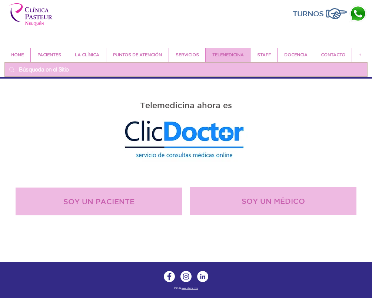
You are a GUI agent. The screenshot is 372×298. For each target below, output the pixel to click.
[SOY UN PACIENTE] (99, 201)
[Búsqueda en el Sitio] (185, 69)
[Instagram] (186, 276)
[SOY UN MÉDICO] (273, 201)
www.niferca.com (190, 288)
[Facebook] (169, 276)
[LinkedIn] (202, 276)
